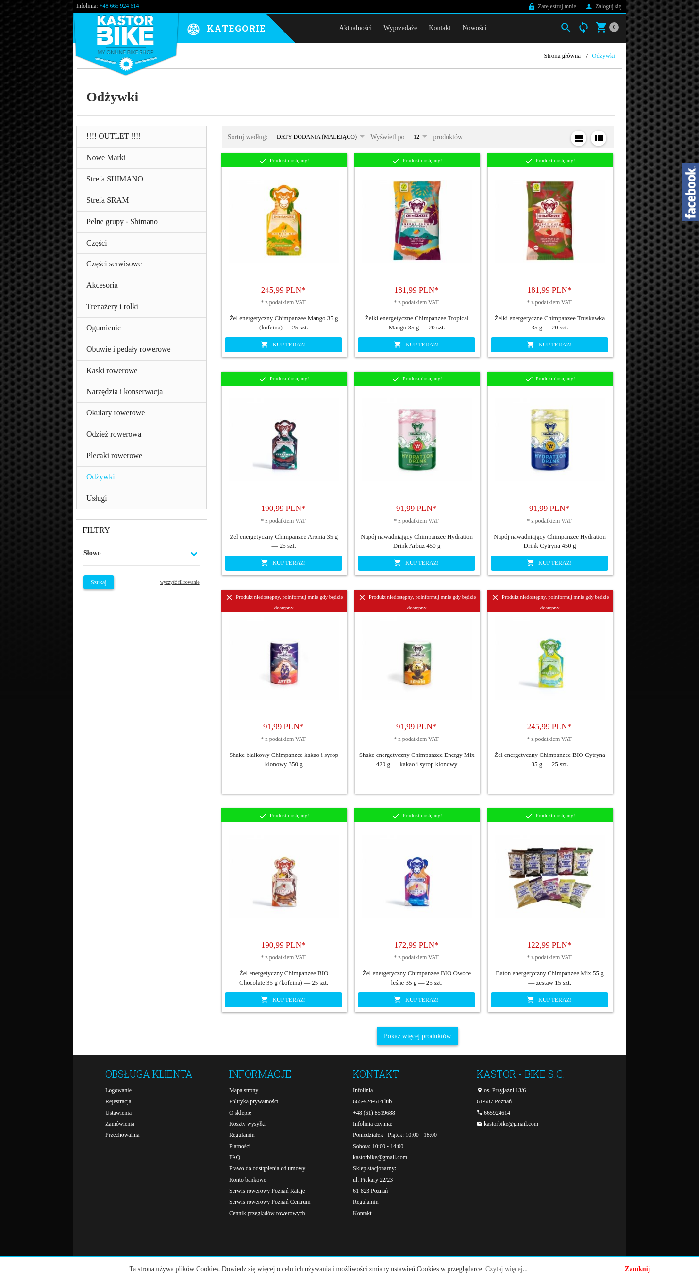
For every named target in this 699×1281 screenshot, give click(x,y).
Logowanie (118, 1090)
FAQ (234, 1157)
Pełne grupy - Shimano (122, 221)
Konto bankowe (247, 1179)
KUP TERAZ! (283, 344)
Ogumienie (103, 328)
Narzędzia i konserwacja (124, 391)
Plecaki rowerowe (114, 455)
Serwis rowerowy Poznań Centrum (270, 1202)
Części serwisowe (114, 264)
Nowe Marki (106, 157)
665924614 (493, 1112)
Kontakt (439, 28)
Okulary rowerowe (115, 413)
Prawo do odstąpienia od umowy (267, 1168)
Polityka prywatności (254, 1101)
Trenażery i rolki (112, 306)
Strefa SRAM (107, 200)
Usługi (96, 498)
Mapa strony (243, 1090)
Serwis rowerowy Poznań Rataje (267, 1190)
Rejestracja (118, 1101)
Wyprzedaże (400, 28)
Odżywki (100, 477)
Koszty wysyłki (247, 1123)
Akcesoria (102, 285)
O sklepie (240, 1112)
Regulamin (242, 1135)
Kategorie (236, 28)
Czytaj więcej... (506, 1269)
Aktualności (355, 28)
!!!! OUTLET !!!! (113, 136)
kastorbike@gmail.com (380, 1157)
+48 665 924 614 (119, 5)
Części (96, 243)
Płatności (239, 1146)
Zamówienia (119, 1123)
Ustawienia (118, 1112)
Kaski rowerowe (111, 370)
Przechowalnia (122, 1135)
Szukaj (99, 582)
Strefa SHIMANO (114, 179)
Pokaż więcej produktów (417, 1036)
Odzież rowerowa (113, 434)
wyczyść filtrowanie (180, 582)
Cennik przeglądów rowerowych (267, 1213)
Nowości (474, 28)
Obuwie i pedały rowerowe (128, 349)
